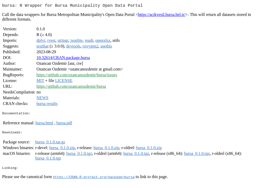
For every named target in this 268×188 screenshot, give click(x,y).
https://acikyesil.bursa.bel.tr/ (162, 15)
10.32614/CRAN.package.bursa (63, 58)
